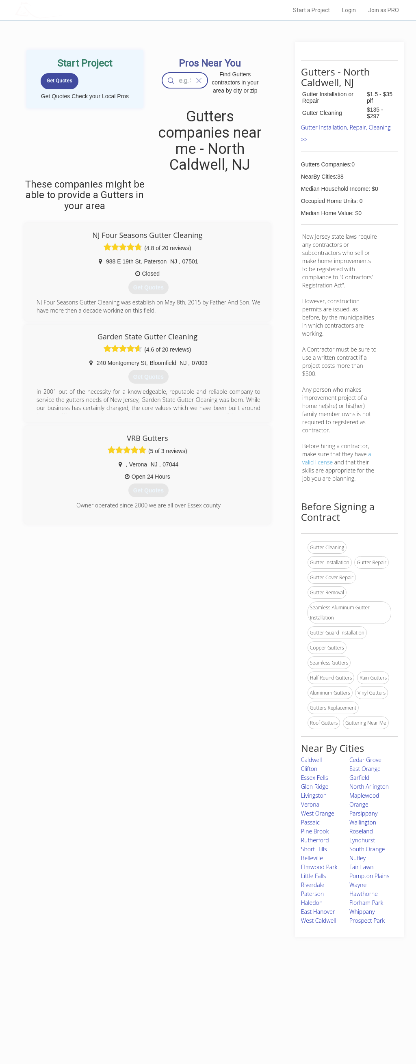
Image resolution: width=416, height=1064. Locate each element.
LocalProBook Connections (309, 1022)
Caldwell (311, 760)
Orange (358, 804)
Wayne (357, 885)
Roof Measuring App (188, 1014)
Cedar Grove (365, 760)
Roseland (361, 831)
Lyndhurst (362, 840)
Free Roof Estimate (97, 1022)
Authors (288, 1014)
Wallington (362, 822)
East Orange (365, 769)
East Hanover (318, 911)
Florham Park (366, 902)
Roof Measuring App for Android (201, 1031)
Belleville (312, 858)
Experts (174, 1004)
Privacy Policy (294, 1004)
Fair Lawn (361, 867)
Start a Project (311, 10)
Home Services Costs (100, 995)
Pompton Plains (369, 876)
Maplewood (364, 795)
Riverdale (313, 885)
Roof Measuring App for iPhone (200, 1022)
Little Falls (313, 876)
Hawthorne (363, 894)
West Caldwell (318, 920)
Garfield (359, 777)
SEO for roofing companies (309, 1031)
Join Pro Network (185, 995)
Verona (310, 804)
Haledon (312, 902)
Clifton (309, 769)
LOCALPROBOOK (62, 10)
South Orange (367, 849)
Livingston (314, 795)
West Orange (317, 813)
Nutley (357, 858)
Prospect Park (367, 920)
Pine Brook (315, 831)
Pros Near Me (91, 1004)
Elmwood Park (319, 867)
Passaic (310, 822)
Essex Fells (314, 777)
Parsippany (363, 813)
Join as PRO (383, 10)
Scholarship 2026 (298, 995)
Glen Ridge (315, 786)
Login (349, 10)
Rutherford (315, 840)
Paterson (312, 894)
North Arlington (369, 786)
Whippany (362, 911)
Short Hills (314, 849)
